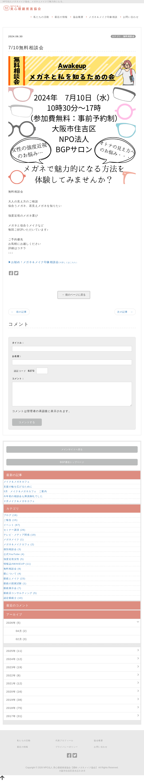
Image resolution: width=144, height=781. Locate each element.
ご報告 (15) (11, 520)
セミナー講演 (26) (14, 529)
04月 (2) (16, 630)
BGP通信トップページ (72, 462)
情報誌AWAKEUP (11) (17, 563)
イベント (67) (12, 525)
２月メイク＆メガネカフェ (19, 501)
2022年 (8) (13, 675)
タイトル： (18, 343)
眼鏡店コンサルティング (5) (20, 593)
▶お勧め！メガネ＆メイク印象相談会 (43, 262)
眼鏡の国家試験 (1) (15, 583)
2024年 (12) (14, 659)
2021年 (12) (14, 683)
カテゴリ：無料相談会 (123, 36)
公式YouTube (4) (14, 554)
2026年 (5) (13, 622)
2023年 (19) (14, 667)
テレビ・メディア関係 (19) (20, 534)
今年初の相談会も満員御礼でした (23, 496)
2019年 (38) (14, 699)
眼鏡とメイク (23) (14, 578)
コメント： (18, 378)
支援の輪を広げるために (18, 486)
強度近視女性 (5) (14, 559)
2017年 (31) (14, 716)
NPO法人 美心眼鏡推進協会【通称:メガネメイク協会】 (70, 767)
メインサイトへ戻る (72, 449)
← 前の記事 (19, 311)
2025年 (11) (14, 650)
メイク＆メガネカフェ (17, 481)
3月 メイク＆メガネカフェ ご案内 (25, 491)
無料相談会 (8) (12, 568)
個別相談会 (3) (12, 549)
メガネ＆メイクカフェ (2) (19, 544)
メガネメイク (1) (14, 539)
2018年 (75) (14, 708)
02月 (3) (16, 639)
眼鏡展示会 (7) (12, 588)
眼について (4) (12, 573)
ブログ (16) (11, 515)
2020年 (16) (14, 691)
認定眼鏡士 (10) (13, 598)
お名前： (17, 356)
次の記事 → (125, 311)
